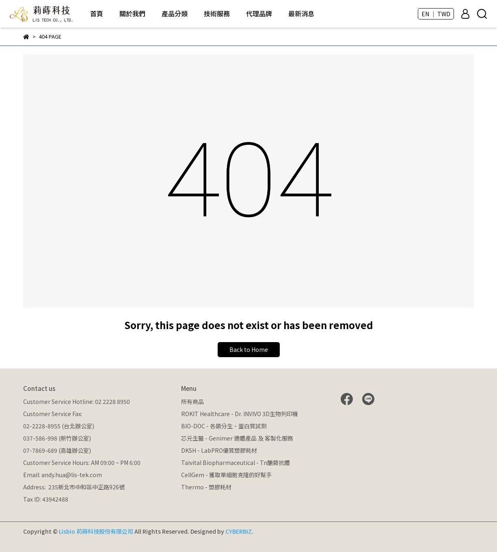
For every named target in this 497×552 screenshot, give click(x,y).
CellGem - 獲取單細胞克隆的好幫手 (226, 475)
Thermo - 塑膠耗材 (206, 487)
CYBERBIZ (238, 531)
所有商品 (192, 401)
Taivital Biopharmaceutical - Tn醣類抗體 (235, 462)
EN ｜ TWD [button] (435, 13)
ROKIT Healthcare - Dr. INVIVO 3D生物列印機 (239, 414)
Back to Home (248, 349)
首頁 (96, 13)
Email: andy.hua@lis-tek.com (62, 475)
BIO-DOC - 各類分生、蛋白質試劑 (224, 426)
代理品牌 (259, 13)
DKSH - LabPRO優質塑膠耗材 (219, 450)
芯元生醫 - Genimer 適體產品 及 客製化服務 (237, 438)
